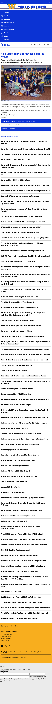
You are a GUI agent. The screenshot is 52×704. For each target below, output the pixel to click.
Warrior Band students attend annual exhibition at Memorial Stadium (23, 376)
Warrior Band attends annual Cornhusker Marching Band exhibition (23, 251)
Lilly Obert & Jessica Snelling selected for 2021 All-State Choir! (21, 216)
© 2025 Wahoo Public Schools (16, 652)
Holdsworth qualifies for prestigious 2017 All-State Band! (19, 297)
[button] (26, 32)
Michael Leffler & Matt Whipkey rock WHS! (14, 428)
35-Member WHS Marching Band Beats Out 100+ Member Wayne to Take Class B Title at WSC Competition (24, 578)
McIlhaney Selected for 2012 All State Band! (15, 471)
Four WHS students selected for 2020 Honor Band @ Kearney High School (25, 238)
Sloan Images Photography (8, 114)
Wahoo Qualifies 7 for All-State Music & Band (15, 160)
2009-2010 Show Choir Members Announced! (15, 550)
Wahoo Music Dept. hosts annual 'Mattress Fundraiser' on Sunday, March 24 (25, 149)
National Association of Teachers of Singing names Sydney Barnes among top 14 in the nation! (25, 202)
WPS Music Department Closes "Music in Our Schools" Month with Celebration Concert (22, 527)
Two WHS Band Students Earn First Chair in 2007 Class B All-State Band (24, 613)
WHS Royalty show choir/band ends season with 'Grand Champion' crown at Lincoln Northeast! (25, 283)
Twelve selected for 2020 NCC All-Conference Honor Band (20, 232)
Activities (36, 45)
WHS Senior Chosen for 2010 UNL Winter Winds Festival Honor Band (23, 539)
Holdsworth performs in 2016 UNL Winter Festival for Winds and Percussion (25, 354)
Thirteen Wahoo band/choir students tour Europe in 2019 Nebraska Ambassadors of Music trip (22, 244)
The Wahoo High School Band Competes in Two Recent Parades (21, 602)
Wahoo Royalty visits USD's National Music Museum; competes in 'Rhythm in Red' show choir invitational (25, 342)
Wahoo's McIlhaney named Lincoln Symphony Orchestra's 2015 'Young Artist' (25, 399)
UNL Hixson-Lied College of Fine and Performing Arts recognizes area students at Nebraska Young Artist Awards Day (23, 314)
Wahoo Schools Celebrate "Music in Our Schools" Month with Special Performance (23, 504)
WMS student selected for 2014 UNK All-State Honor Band (20, 444)
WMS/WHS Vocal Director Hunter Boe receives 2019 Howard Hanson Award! (25, 256)
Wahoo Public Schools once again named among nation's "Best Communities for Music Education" (25, 166)
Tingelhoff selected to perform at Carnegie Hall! (17, 365)
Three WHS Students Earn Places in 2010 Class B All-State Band (22, 534)
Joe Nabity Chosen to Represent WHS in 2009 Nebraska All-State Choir (24, 545)
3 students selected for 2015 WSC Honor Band (16, 394)
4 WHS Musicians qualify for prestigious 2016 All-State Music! (21, 325)
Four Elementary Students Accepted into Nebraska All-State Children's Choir (25, 154)
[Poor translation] (6, 671)
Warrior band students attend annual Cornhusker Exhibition (20, 455)
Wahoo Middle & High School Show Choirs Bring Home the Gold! (21, 510)
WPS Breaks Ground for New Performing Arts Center (18, 516)
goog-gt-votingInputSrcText (22, 678)
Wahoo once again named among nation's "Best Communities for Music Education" (24, 210)
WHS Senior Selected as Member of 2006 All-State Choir (19, 618)
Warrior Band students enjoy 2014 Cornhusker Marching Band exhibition (24, 417)
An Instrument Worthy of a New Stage (13, 492)
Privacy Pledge (38, 652)
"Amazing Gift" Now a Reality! (10, 487)
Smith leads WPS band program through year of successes (20, 196)
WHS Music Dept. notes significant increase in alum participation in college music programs (25, 267)
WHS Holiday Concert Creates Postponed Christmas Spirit (19, 571)
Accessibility (29, 652)
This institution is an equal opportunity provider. (13, 657)
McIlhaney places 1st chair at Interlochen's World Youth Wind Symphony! (24, 423)
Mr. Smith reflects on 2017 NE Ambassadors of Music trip (19, 307)
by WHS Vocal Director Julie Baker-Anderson (15, 62)
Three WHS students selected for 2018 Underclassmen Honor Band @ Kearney (23, 290)
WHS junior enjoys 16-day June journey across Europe (18, 460)
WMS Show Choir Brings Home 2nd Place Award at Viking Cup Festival (23, 561)
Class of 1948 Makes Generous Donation (14, 481)
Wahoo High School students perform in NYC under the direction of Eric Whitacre (24, 142)
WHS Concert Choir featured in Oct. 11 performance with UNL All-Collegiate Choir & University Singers (25, 275)
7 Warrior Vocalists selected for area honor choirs (17, 320)
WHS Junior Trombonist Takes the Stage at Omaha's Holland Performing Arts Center (25, 585)
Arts (41, 45)
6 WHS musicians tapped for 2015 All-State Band (17, 389)
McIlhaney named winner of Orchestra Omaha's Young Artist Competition (24, 439)
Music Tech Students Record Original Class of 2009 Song (19, 555)
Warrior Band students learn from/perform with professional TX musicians (25, 185)
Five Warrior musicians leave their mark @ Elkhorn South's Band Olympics (25, 349)
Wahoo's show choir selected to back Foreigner (16, 405)
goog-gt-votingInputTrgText (37, 678)
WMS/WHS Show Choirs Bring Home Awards (15, 465)
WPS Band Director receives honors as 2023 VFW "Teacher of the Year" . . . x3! (25, 173)
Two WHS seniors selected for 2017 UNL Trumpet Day (18, 302)
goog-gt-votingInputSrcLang (37, 676)
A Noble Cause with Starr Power (11, 592)
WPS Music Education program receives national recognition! (21, 227)
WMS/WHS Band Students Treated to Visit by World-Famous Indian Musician (25, 608)
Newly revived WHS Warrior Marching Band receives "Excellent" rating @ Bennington (24, 411)
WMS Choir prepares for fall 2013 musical (14, 449)
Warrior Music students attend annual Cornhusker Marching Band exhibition (25, 191)
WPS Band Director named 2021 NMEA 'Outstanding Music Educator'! (23, 222)
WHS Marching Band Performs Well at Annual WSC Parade (19, 476)
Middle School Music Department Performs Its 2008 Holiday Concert (23, 566)
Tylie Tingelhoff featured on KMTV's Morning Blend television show (22, 336)
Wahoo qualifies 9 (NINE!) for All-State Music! (15, 180)
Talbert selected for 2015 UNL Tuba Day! (14, 370)
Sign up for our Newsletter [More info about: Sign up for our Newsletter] (10, 626)
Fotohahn (3, 117)
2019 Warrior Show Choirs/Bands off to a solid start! (18, 261)
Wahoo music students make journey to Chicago (16, 331)
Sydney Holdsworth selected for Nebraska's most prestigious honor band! (24, 360)
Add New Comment (8, 129)
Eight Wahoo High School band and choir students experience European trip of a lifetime (25, 382)
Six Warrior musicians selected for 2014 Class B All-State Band (21, 433)
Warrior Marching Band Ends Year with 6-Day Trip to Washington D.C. (23, 497)
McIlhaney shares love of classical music (14, 521)
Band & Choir (47, 45)
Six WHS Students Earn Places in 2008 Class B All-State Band (21, 597)
